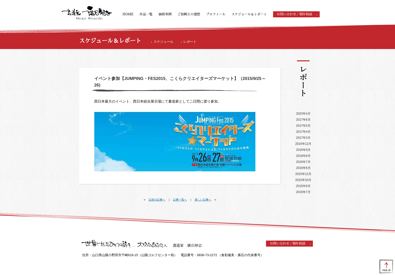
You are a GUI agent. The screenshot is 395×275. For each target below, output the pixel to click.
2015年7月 (303, 192)
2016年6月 (303, 168)
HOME (128, 14)
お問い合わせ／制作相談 (294, 14)
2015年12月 (303, 174)
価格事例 (164, 14)
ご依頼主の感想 (188, 14)
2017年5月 (303, 125)
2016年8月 (303, 156)
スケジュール (163, 41)
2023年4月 (303, 113)
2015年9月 (303, 186)
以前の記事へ (157, 199)
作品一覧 (146, 14)
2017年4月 (303, 131)
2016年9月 (303, 150)
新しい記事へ (203, 199)
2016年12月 (303, 144)
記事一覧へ (180, 199)
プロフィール (215, 14)
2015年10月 (303, 180)
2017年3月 (303, 138)
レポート (189, 41)
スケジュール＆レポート (249, 14)
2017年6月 (303, 119)
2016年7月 (303, 162)
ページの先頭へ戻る (386, 266)
